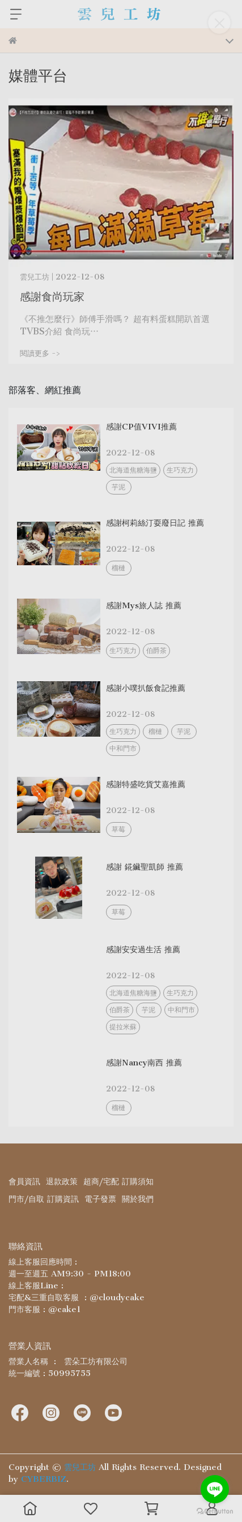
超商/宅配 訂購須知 (118, 1181)
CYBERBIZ (43, 1479)
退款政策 (62, 1181)
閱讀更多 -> (40, 353)
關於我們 (138, 1199)
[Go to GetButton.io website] (215, 1510)
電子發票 (100, 1199)
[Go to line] (215, 1489)
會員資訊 (24, 1181)
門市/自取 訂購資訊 (44, 1199)
